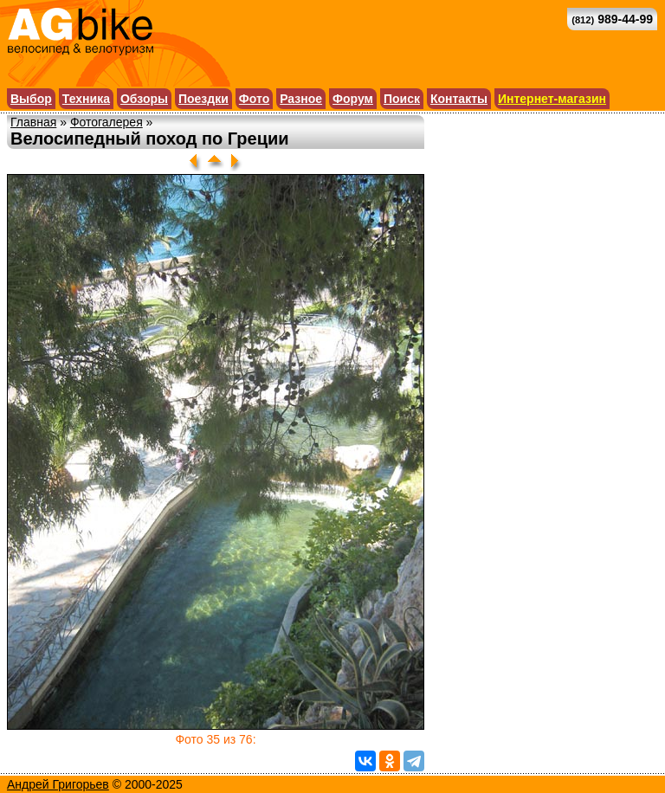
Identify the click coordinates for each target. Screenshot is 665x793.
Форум (352, 99)
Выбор (31, 99)
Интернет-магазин (552, 99)
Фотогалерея (106, 122)
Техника (86, 99)
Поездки (203, 99)
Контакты (458, 99)
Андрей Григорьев (58, 784)
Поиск (402, 99)
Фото (254, 99)
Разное (301, 99)
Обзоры (144, 99)
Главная (33, 122)
